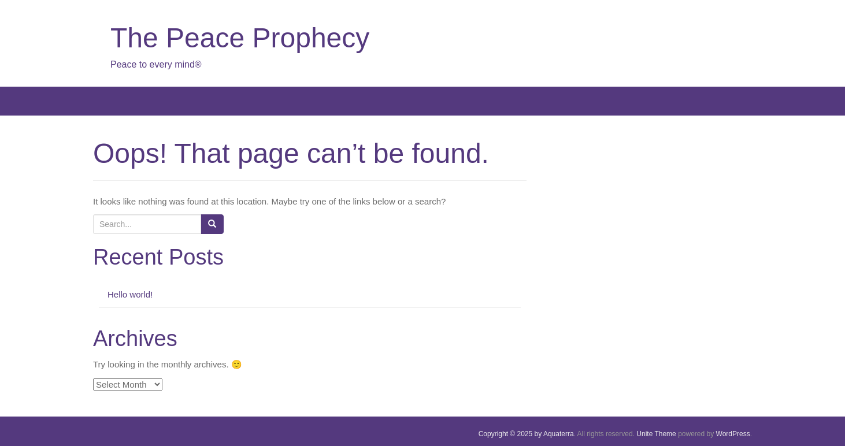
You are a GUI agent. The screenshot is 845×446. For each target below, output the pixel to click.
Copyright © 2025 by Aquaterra (526, 434)
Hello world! (130, 294)
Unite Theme (656, 434)
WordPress (733, 434)
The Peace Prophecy (239, 38)
